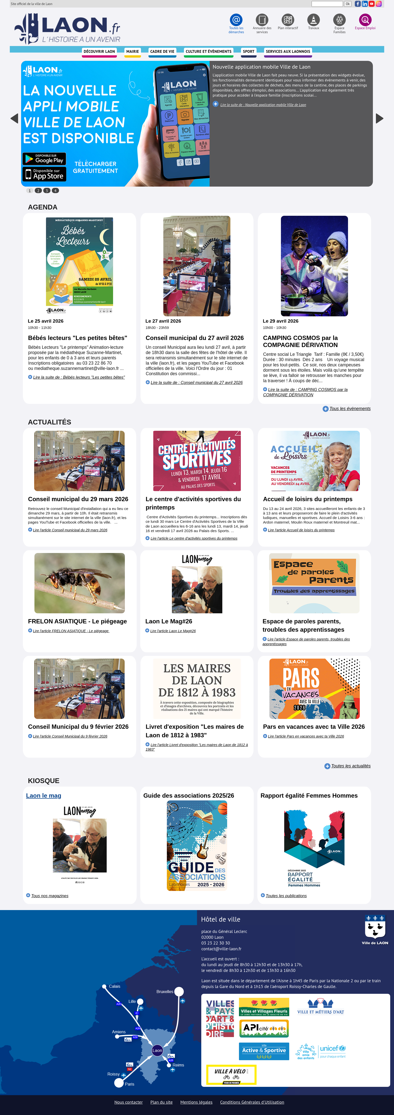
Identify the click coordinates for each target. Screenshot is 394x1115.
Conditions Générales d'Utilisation (252, 1102)
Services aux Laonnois (288, 51)
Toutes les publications (286, 895)
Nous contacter (128, 1102)
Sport (249, 51)
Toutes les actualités (351, 765)
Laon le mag (43, 795)
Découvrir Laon (99, 51)
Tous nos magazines (49, 895)
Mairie (132, 51)
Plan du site (162, 1102)
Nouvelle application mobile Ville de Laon (261, 66)
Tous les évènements (350, 408)
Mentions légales (196, 1102)
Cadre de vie (162, 51)
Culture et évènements (209, 51)
